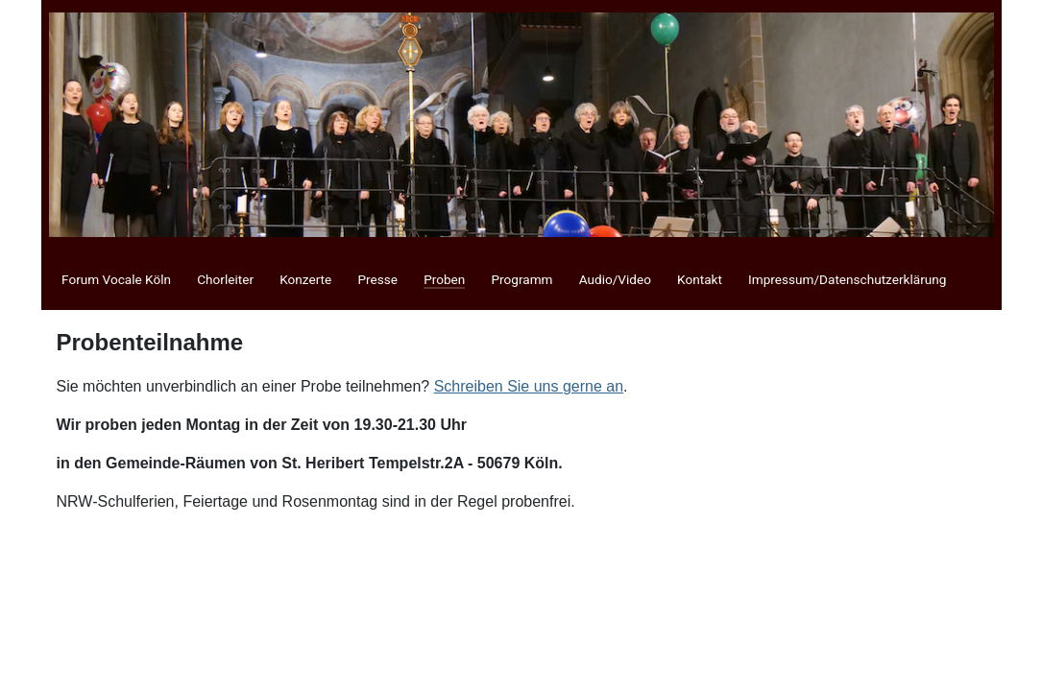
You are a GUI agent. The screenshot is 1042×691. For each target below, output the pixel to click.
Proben (444, 279)
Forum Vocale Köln (116, 279)
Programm (521, 279)
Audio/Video (615, 279)
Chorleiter (225, 279)
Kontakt (699, 279)
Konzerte (305, 279)
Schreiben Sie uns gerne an (528, 386)
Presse (377, 279)
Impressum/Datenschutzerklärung (847, 279)
